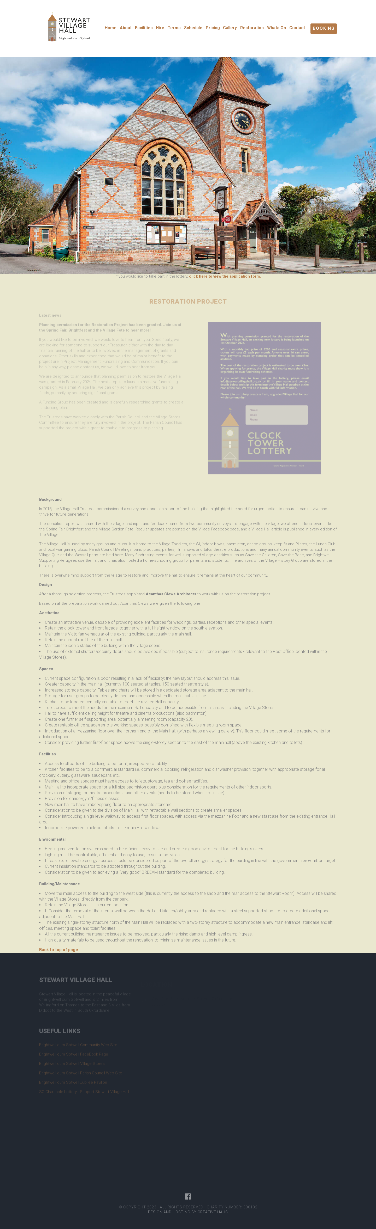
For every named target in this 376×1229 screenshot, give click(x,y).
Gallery (230, 27)
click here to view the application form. (225, 276)
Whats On (276, 27)
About (126, 27)
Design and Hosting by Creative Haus (188, 1212)
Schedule (193, 27)
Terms (174, 27)
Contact (297, 27)
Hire (160, 27)
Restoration (252, 27)
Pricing (213, 27)
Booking (324, 28)
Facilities (144, 27)
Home (110, 27)
